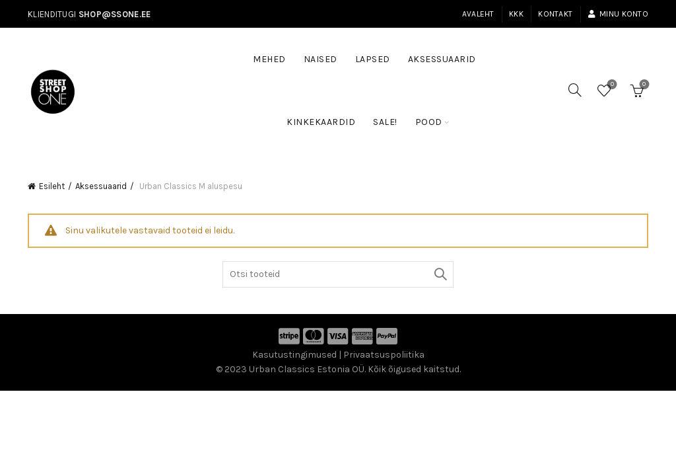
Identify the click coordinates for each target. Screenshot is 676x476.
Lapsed (372, 59)
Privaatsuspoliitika (383, 354)
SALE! (389, 116)
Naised (320, 59)
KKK (516, 14)
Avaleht (478, 14)
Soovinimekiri (611, 85)
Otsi (440, 274)
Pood (428, 122)
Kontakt (555, 14)
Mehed (269, 59)
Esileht (52, 186)
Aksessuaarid (442, 59)
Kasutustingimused (294, 354)
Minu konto (618, 14)
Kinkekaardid (321, 122)
